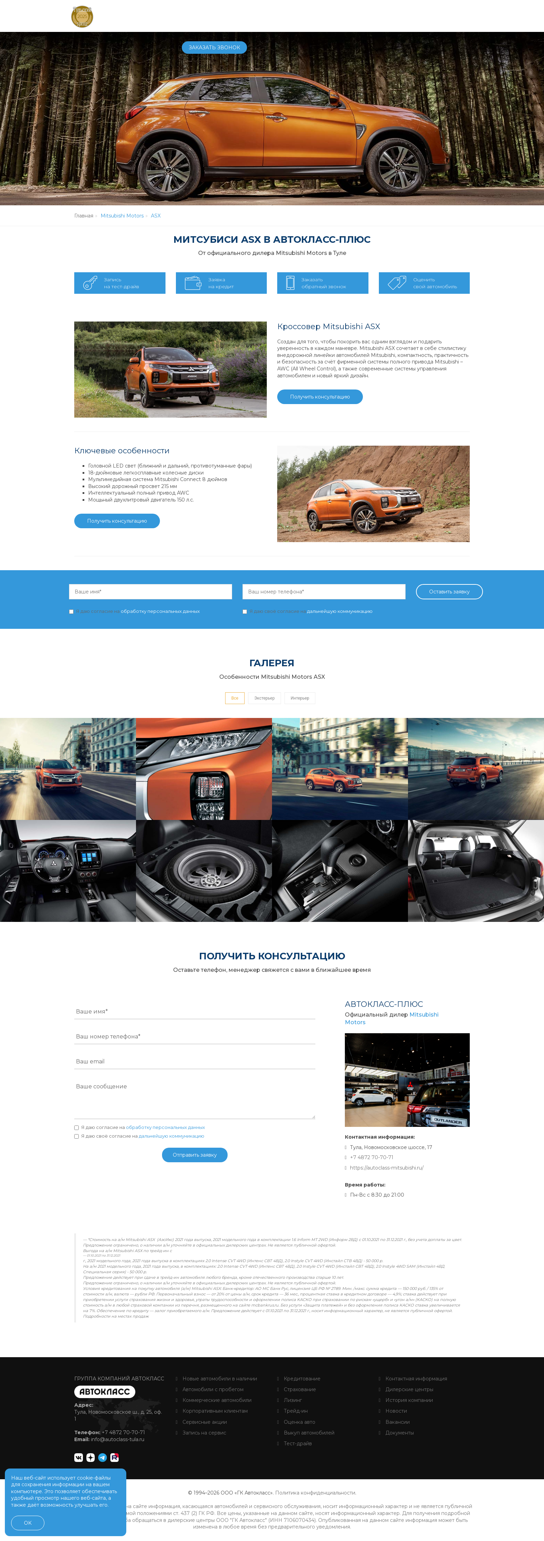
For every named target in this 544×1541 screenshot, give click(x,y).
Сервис (267, 15)
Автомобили (200, 15)
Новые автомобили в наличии (216, 1379)
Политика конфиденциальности (315, 1493)
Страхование (296, 1389)
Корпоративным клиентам (212, 1411)
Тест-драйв (294, 1443)
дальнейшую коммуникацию (340, 611)
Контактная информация (413, 1379)
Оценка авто (296, 1422)
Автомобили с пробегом (210, 1389)
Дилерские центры (406, 1389)
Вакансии (394, 1422)
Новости (393, 1411)
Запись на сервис (201, 1433)
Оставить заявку (449, 592)
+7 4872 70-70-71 (382, 16)
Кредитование (299, 1379)
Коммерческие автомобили (214, 1400)
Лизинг (289, 1400)
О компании (332, 15)
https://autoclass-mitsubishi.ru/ (387, 1168)
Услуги (295, 15)
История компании (406, 1400)
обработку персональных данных (160, 611)
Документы (396, 1433)
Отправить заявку (195, 1155)
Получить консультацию (320, 397)
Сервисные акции (201, 1422)
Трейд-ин (292, 1411)
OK (28, 1523)
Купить (238, 15)
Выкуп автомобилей (305, 1433)
